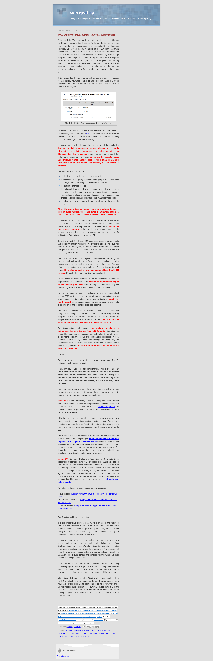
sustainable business (67, 636)
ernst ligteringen (88, 630)
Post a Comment (63, 656)
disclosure (77, 630)
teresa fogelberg (82, 636)
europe (100, 630)
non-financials (73, 633)
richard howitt (92, 633)
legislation (63, 633)
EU (96, 630)
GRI (109, 630)
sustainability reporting (106, 633)
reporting (82, 633)
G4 (105, 630)
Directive (68, 630)
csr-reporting (82, 12)
